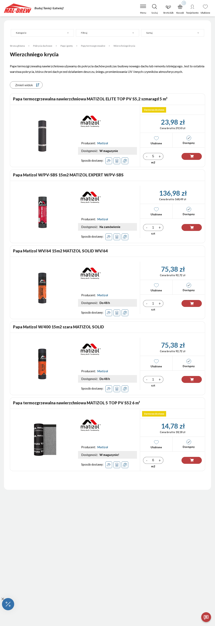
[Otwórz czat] (206, 617)
